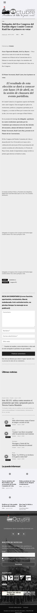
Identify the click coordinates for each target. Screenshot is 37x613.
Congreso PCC (13, 280)
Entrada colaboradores (15, 605)
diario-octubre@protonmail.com (23, 526)
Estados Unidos (5, 395)
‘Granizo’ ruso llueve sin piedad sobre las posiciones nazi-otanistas (23, 430)
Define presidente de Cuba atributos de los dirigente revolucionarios (27, 480)
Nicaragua (14, 439)
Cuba (3, 21)
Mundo (13, 427)
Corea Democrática (23, 506)
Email (4, 549)
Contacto (25, 605)
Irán (13, 416)
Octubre (11, 46)
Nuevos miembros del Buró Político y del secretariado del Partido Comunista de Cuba (9, 481)
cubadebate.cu (12, 277)
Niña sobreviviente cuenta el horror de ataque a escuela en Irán (23, 419)
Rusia (13, 450)
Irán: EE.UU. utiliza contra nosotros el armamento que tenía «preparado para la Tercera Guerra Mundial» (18, 400)
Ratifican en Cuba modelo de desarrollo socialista (9, 503)
